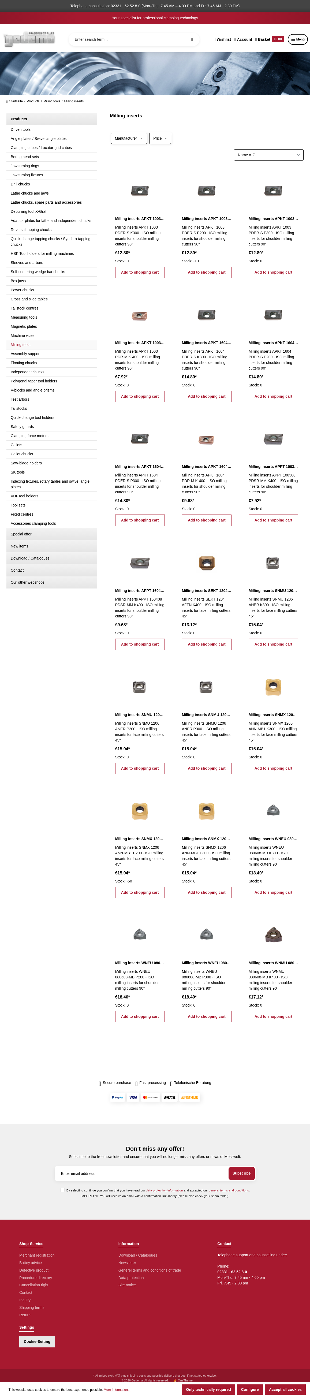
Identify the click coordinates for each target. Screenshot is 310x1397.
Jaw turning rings (25, 166)
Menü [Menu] (298, 39)
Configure (250, 1389)
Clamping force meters (29, 436)
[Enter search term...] (134, 39)
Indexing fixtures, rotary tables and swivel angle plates (50, 484)
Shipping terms (31, 1307)
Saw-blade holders (26, 463)
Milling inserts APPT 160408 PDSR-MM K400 (140, 590)
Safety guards (22, 426)
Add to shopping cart (140, 272)
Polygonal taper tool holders (34, 381)
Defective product (33, 1270)
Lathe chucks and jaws (30, 193)
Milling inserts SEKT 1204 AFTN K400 (206, 590)
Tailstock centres (24, 308)
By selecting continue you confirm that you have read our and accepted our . (158, 1190)
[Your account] (243, 39)
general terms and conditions (229, 1190)
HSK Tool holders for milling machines (42, 253)
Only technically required (208, 1389)
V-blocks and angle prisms (32, 390)
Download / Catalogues (30, 558)
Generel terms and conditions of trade (149, 1270)
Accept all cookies (285, 1389)
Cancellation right (33, 1285)
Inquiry (25, 1300)
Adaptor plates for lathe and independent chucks (51, 220)
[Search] (192, 39)
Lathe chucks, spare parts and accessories (46, 202)
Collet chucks (22, 454)
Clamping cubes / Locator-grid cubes (41, 148)
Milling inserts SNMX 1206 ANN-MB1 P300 (206, 839)
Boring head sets (25, 157)
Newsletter (127, 1263)
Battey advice (30, 1263)
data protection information (164, 1190)
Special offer (21, 534)
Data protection (131, 1278)
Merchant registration (37, 1255)
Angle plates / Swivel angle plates (39, 138)
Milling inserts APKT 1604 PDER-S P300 (140, 466)
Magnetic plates (24, 326)
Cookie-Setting (37, 1341)
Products (19, 119)
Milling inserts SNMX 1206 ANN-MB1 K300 (273, 715)
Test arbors (20, 399)
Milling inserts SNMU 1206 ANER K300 (273, 590)
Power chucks (22, 290)
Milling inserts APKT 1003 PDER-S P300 (273, 219)
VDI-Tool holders (25, 496)
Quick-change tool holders (32, 417)
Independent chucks (27, 372)
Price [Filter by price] (160, 138)
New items (19, 546)
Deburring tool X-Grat (28, 211)
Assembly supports (26, 354)
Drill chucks (20, 184)
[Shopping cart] (270, 39)
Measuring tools (24, 317)
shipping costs (136, 1375)
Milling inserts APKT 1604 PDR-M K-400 (206, 466)
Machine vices (23, 335)
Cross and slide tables (29, 299)
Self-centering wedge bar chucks (38, 272)
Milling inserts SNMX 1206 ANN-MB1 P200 (140, 839)
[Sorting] (269, 155)
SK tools (18, 472)
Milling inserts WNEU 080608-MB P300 (206, 963)
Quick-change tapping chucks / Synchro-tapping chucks (50, 242)
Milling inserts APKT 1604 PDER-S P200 (273, 343)
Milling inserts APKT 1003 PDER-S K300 (140, 219)
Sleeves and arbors (27, 262)
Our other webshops (27, 582)
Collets (16, 445)
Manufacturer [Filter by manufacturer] (129, 138)
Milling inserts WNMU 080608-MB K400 (273, 963)
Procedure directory (35, 1278)
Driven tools (21, 129)
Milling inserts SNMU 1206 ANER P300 (206, 715)
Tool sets (18, 505)
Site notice (127, 1285)
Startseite (14, 101)
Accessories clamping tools (33, 523)
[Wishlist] (222, 39)
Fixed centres (22, 514)
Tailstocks (19, 408)
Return (25, 1315)
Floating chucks (24, 363)
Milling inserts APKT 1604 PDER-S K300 (206, 343)
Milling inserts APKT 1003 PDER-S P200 (206, 219)
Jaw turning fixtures (27, 175)
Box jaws (18, 281)
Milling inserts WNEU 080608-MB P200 (140, 963)
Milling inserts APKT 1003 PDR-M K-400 (140, 343)
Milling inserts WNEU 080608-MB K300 (273, 839)
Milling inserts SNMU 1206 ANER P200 (140, 715)
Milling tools (20, 344)
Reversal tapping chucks (31, 230)
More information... (117, 1390)
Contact (17, 570)
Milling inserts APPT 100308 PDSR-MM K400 (273, 466)
